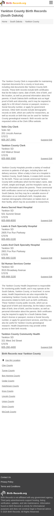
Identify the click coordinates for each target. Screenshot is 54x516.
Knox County (7, 391)
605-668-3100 (8, 276)
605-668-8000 (8, 220)
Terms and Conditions (10, 486)
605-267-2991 (8, 140)
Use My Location (11, 360)
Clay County (7, 365)
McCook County (9, 412)
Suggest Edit (46, 140)
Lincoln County (8, 396)
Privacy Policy (7, 482)
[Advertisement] (27, 52)
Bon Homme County (11, 376)
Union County (8, 401)
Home (4, 21)
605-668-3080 (8, 158)
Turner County (8, 370)
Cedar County (8, 381)
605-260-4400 (8, 347)
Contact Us (6, 477)
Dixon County (8, 406)
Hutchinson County (10, 386)
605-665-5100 (8, 239)
